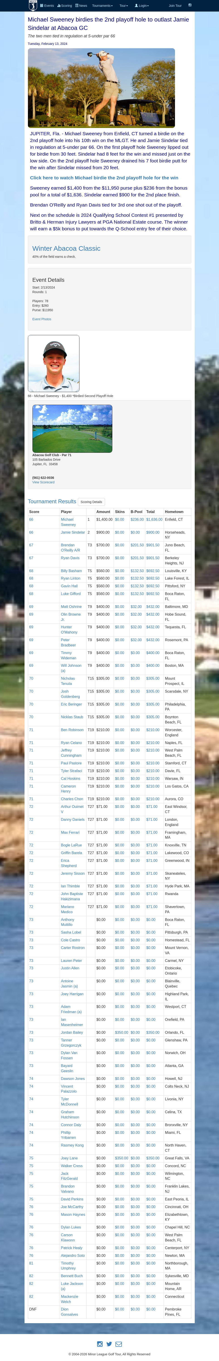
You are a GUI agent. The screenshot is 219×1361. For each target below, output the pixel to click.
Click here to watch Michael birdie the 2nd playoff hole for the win (104, 177)
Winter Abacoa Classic (66, 248)
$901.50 (153, 545)
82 (31, 1276)
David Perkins (72, 1199)
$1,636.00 (154, 519)
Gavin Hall (69, 586)
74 (31, 1079)
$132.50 (137, 571)
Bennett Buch (72, 1276)
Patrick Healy (71, 1248)
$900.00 (153, 532)
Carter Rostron (73, 948)
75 (31, 1158)
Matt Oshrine (71, 607)
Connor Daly (71, 1125)
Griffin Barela (71, 853)
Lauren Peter (71, 961)
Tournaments (102, 5)
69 (31, 607)
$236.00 (137, 519)
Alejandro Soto (73, 1255)
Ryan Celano (71, 743)
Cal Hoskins (70, 778)
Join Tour (175, 5)
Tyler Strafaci (71, 771)
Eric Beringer (71, 704)
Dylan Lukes (71, 1227)
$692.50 (153, 571)
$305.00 (153, 678)
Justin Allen (70, 968)
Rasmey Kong (72, 1145)
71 (31, 730)
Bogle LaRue (71, 845)
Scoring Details (91, 502)
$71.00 (151, 807)
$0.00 (119, 519)
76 (31, 1207)
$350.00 (121, 1032)
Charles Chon (72, 799)
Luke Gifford (71, 594)
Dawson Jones (73, 1079)
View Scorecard (43, 482)
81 (31, 1263)
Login (142, 5)
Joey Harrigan (72, 994)
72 (31, 807)
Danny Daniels (73, 819)
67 (31, 545)
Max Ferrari (70, 832)
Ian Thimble (70, 886)
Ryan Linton (70, 578)
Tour (124, 5)
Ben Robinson (72, 730)
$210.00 (153, 730)
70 (31, 678)
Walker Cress (72, 1166)
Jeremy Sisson (73, 873)
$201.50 (137, 545)
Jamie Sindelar (73, 532)
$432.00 (153, 607)
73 (31, 920)
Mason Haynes (73, 1214)
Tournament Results (53, 501)
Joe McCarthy (72, 1207)
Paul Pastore (71, 763)
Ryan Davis (70, 558)
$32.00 (136, 607)
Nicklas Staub (72, 717)
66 (31, 519)
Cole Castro (70, 940)
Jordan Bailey (72, 1032)
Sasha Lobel (71, 932)
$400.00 (153, 653)
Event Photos (41, 319)
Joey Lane (69, 1158)
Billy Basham (71, 571)
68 (31, 571)
